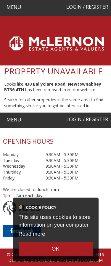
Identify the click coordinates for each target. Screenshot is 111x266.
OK (55, 249)
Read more (32, 234)
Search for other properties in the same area (47, 99)
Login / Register (87, 6)
